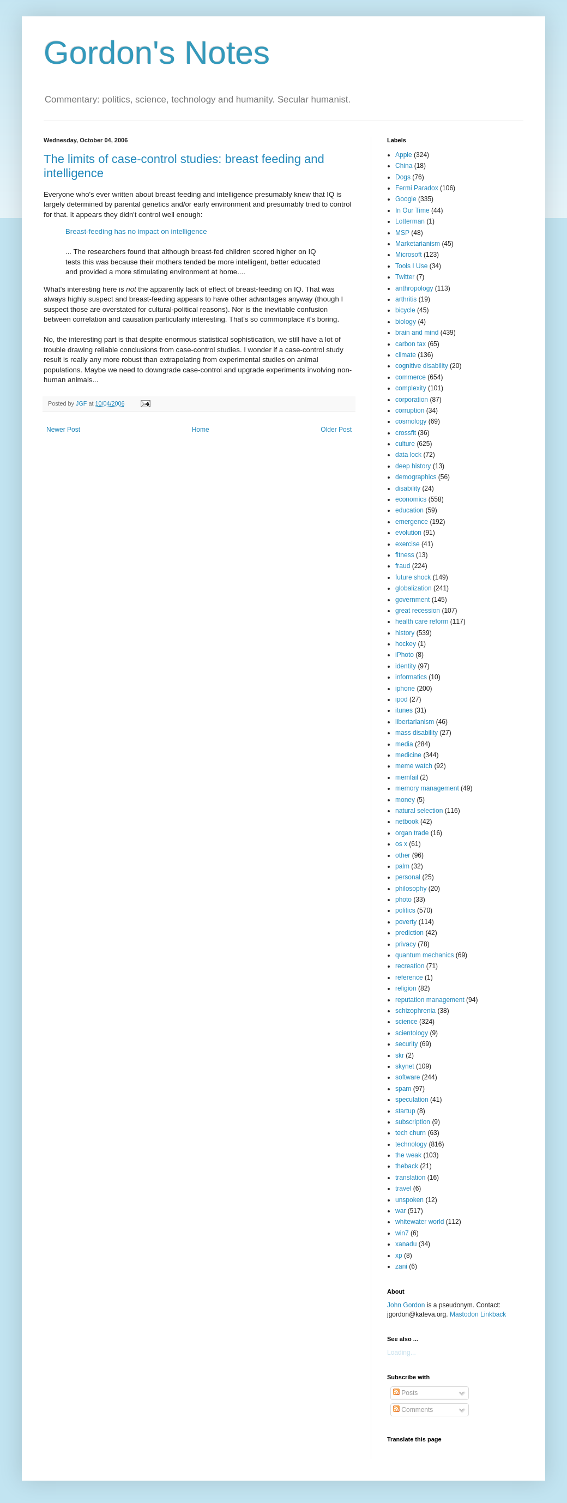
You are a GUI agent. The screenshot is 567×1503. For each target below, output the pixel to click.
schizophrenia (415, 1011)
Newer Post (63, 429)
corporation (411, 399)
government (412, 599)
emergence (411, 522)
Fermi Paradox (416, 188)
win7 (402, 1233)
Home (200, 429)
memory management (427, 788)
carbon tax (410, 344)
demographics (415, 477)
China (403, 166)
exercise (407, 544)
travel (403, 1188)
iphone (405, 688)
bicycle (405, 310)
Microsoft (408, 254)
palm (402, 866)
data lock (408, 454)
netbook (407, 821)
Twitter (404, 277)
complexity (410, 388)
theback (406, 1166)
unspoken (409, 1200)
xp (398, 1255)
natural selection (419, 810)
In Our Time (412, 210)
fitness (404, 555)
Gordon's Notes (157, 52)
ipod (401, 699)
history (404, 633)
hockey (405, 644)
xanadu (406, 1244)
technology (411, 1144)
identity (405, 666)
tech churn (410, 1133)
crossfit (405, 433)
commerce (410, 377)
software (407, 1077)
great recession (417, 610)
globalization (413, 588)
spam (403, 1088)
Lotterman (410, 221)
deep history (413, 466)
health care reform (421, 621)
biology (405, 321)
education (409, 510)
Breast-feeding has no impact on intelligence (136, 231)
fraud (402, 566)
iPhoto (404, 655)
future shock (413, 577)
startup (405, 1111)
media (404, 744)
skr (399, 1055)
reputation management (430, 1000)
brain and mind (416, 332)
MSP (402, 233)
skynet (404, 1066)
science (406, 1021)
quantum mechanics (424, 955)
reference (409, 977)
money (405, 800)
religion (406, 988)
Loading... (401, 1352)
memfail (406, 777)
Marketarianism (417, 244)
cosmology (410, 421)
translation (410, 1177)
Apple (403, 155)
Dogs (403, 177)
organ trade (412, 833)
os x (401, 844)
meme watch (413, 766)
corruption (409, 410)
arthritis (406, 299)
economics (410, 499)
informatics (411, 677)
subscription (412, 1122)
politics (405, 910)
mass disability (416, 733)
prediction (409, 933)
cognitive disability (421, 366)
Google (406, 199)
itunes (404, 710)
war (400, 1211)
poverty (406, 922)
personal (407, 877)
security (406, 1044)
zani (401, 1266)
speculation (412, 1099)
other (402, 855)
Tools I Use (411, 266)
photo (403, 899)
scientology (411, 1033)
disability (407, 488)
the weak (408, 1155)
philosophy (410, 888)
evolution (408, 532)
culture (405, 444)
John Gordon (406, 1305)
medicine (408, 755)
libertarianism (414, 722)
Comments (413, 1410)
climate (405, 355)
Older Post (336, 429)
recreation (409, 966)
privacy (405, 944)
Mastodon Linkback (478, 1314)
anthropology (414, 288)
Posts (405, 1393)
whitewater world (419, 1222)
